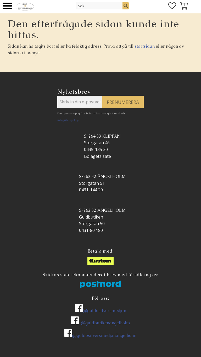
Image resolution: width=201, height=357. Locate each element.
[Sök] (125, 5)
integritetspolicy (67, 120)
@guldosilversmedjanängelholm (104, 335)
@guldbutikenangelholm (105, 323)
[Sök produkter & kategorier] (99, 5)
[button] (7, 5)
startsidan (145, 46)
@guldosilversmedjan (104, 310)
